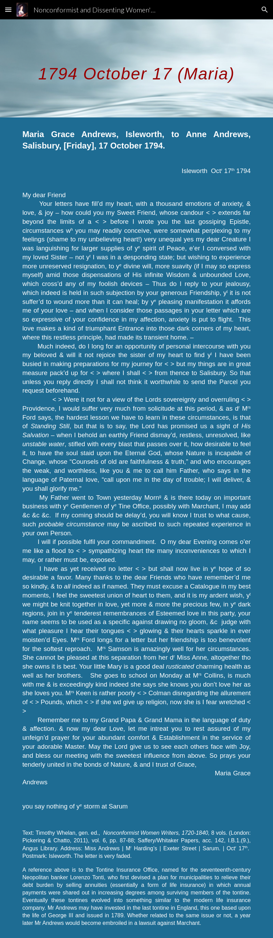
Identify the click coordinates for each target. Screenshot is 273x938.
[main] (137, 68)
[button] (8, 9)
